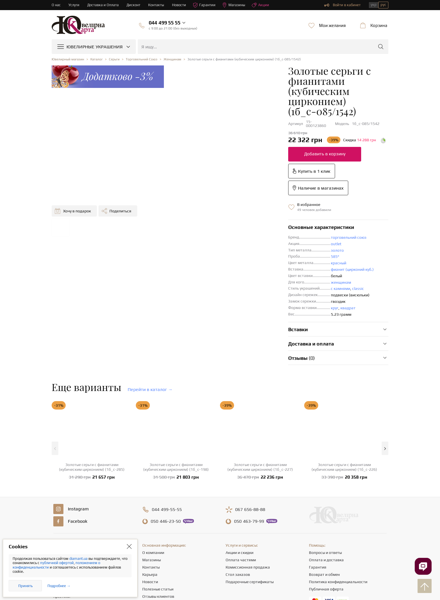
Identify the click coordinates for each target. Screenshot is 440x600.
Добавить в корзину (232, 119)
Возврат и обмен (324, 506)
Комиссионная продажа (248, 499)
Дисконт (134, 5)
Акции (260, 5)
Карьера (149, 506)
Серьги (59, 499)
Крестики (61, 528)
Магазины (234, 5)
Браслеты (62, 521)
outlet (243, 176)
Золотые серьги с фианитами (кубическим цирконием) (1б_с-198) (176, 399)
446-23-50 (166, 453)
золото (244, 182)
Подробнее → (58, 586)
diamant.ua (78, 558)
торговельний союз (256, 169)
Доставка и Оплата (103, 5)
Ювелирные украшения (74, 485)
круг (242, 240)
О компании (153, 485)
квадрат (255, 240)
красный (245, 195)
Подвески (62, 514)
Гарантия (317, 499)
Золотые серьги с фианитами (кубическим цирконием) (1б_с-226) (344, 399)
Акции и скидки (239, 485)
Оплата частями (241, 492)
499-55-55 (167, 441)
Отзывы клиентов (158, 528)
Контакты (156, 5)
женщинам (248, 214)
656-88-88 (250, 441)
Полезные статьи (157, 521)
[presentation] (220, 585)
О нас (56, 5)
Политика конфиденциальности (338, 514)
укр (374, 5)
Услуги (73, 5)
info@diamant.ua (264, 546)
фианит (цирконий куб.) (259, 201)
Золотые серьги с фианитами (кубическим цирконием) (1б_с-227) (260, 399)
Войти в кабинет (342, 5)
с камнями (247, 220)
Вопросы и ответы (325, 485)
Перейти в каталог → (150, 321)
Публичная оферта (326, 521)
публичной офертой (57, 563)
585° (242, 188)
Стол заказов (238, 506)
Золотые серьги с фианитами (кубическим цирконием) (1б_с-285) (92, 399)
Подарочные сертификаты (250, 514)
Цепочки (61, 506)
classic (265, 220)
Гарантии (204, 5)
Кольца (60, 492)
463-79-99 (249, 453)
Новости (179, 5)
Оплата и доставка (326, 492)
